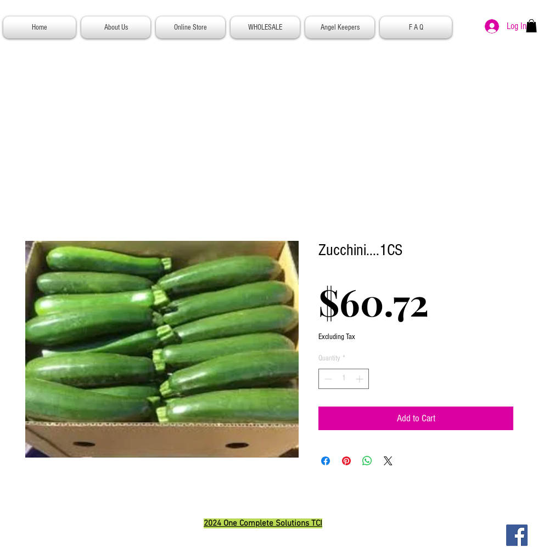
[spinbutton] (344, 378)
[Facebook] (517, 535)
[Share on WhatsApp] (367, 460)
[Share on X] (388, 460)
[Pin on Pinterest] (346, 460)
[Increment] (360, 378)
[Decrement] (327, 378)
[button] (531, 25)
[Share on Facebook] (325, 460)
